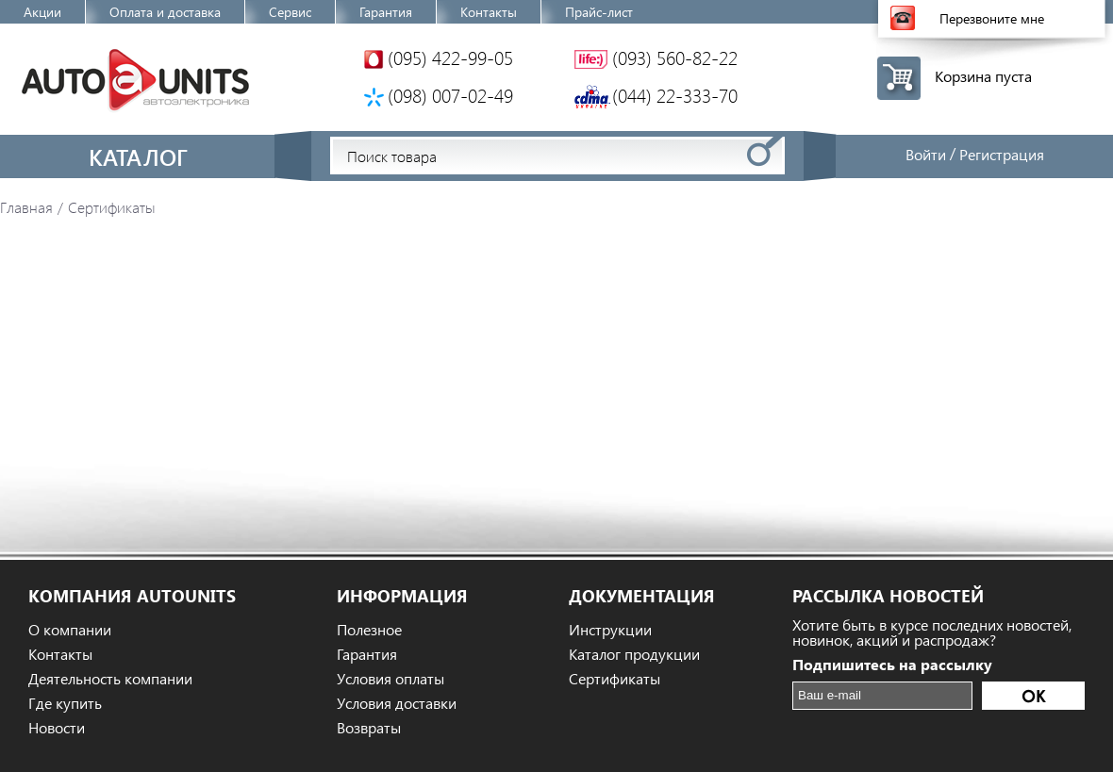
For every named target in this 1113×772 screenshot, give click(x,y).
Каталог (138, 156)
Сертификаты (614, 678)
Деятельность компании (110, 678)
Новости (56, 727)
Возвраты (369, 727)
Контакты (488, 12)
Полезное (369, 629)
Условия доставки (397, 703)
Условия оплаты (390, 678)
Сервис (290, 12)
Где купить (65, 703)
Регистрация (1001, 154)
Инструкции (610, 629)
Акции (42, 12)
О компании (69, 629)
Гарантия (385, 12)
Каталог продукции (634, 654)
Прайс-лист (599, 12)
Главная (26, 207)
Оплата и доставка (165, 12)
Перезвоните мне (991, 18)
